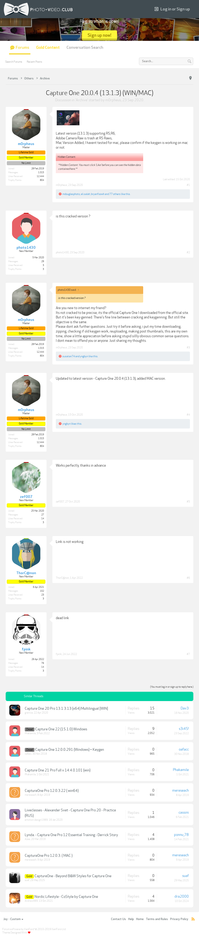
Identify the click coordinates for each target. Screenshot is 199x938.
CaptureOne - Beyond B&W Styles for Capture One (72, 876)
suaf (27, 880)
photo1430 (62, 252)
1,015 (41, 172)
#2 (188, 252)
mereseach (31, 794)
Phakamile (30, 733)
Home (140, 919)
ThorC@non (62, 577)
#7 (188, 654)
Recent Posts (34, 61)
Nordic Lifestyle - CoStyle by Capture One (66, 896)
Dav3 (185, 708)
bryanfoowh (97, 194)
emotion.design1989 (36, 819)
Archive (81, 100)
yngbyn (84, 356)
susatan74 (68, 356)
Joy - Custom (13, 919)
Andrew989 (31, 900)
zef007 (60, 501)
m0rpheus (113, 100)
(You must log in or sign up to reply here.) (171, 686)
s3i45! (184, 728)
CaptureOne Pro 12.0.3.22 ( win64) (52, 790)
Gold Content (48, 47)
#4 (188, 414)
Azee (27, 839)
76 (42, 663)
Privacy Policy (179, 919)
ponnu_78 (181, 834)
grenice (29, 712)
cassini (184, 812)
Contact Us (118, 919)
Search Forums (13, 61)
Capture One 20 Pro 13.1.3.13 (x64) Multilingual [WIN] (66, 708)
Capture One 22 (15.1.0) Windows (61, 729)
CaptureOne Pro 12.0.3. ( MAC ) (48, 855)
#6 (188, 577)
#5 (188, 501)
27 (42, 514)
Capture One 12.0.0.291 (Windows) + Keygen (69, 749)
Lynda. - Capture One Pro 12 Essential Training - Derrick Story (71, 835)
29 (42, 261)
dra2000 (181, 896)
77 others (114, 194)
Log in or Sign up (172, 9)
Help (131, 919)
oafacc (28, 753)
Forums (22, 47)
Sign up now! (99, 35)
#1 (188, 185)
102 (42, 591)
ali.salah (85, 194)
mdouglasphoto (71, 194)
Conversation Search (84, 47)
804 (42, 180)
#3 (188, 347)
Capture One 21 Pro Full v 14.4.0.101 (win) (57, 770)
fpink (59, 654)
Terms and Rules (157, 919)
